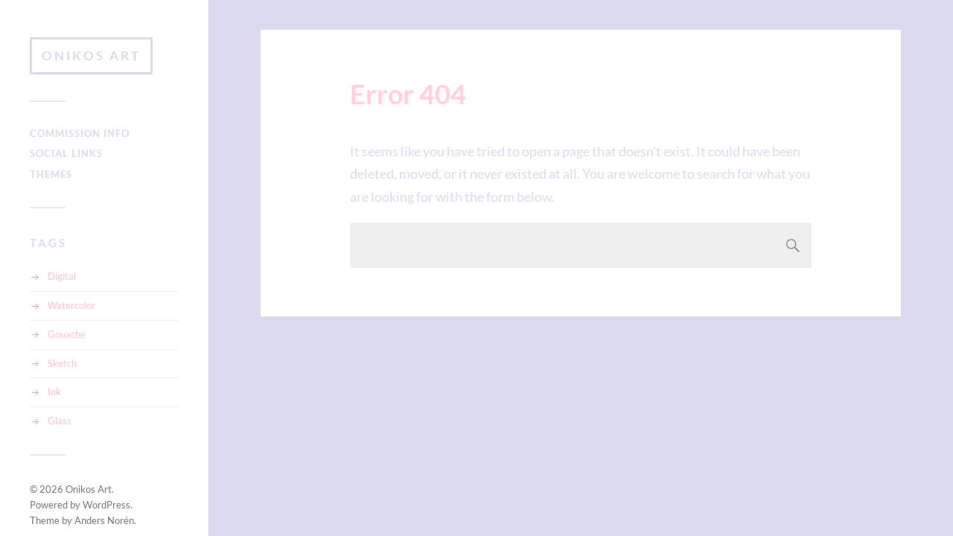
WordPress (106, 505)
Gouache (67, 334)
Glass (59, 421)
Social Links (66, 153)
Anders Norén (104, 520)
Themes (51, 174)
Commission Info (80, 133)
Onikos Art (91, 55)
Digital (62, 276)
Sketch (62, 363)
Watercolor (71, 305)
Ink (54, 392)
